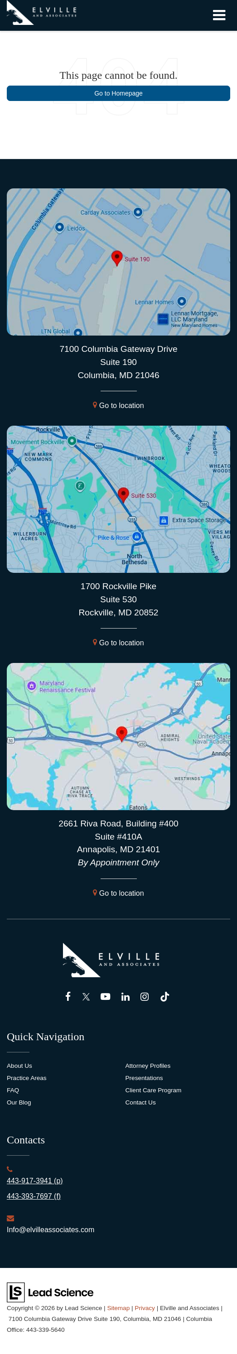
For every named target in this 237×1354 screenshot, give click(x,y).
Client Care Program (154, 1090)
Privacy (145, 1308)
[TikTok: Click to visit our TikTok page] (164, 997)
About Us (19, 1065)
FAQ (13, 1090)
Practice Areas (27, 1078)
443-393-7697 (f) (34, 1196)
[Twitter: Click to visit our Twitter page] (86, 997)
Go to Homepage (118, 93)
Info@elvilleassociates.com (50, 1230)
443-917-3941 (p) (35, 1181)
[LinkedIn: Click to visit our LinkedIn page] (125, 997)
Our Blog (19, 1102)
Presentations (144, 1078)
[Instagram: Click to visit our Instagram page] (144, 997)
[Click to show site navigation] (219, 15)
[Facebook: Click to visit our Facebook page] (68, 997)
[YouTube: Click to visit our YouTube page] (105, 997)
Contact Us (141, 1102)
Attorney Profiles (148, 1065)
